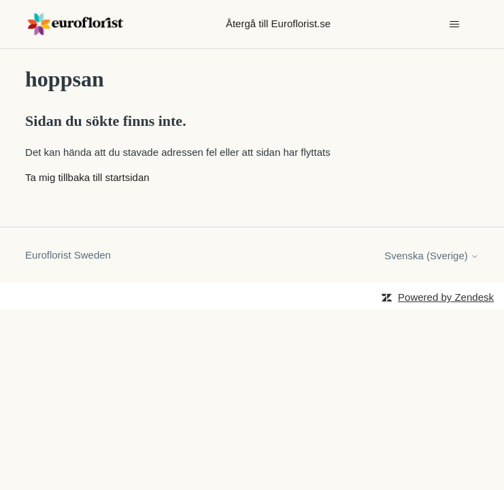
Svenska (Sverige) (431, 255)
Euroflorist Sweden (68, 255)
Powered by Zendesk (446, 297)
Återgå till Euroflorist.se (278, 23)
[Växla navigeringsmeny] (455, 24)
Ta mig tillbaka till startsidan (87, 177)
